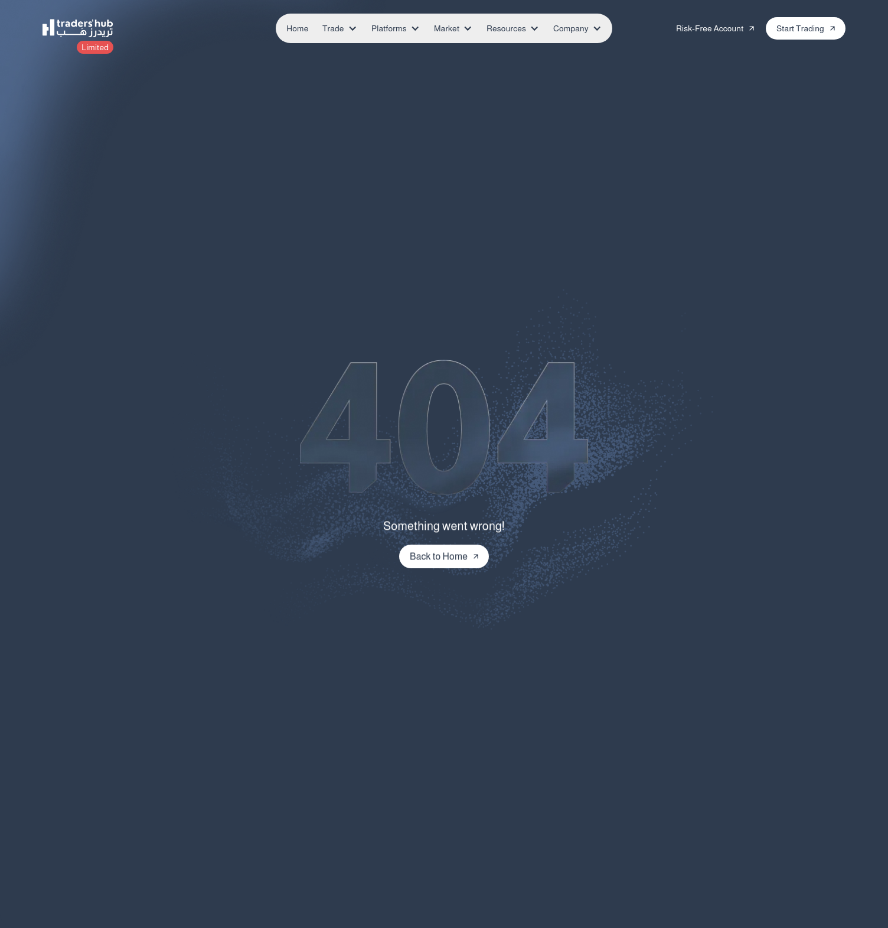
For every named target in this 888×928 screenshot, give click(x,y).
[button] (336, 28)
